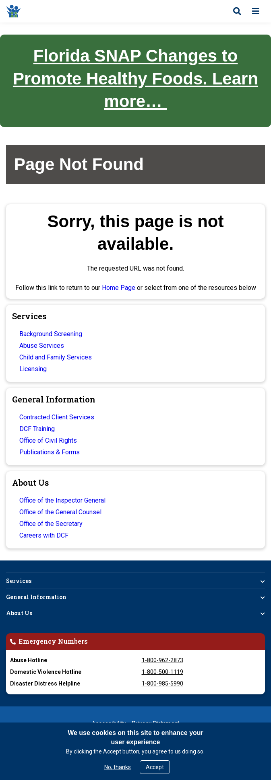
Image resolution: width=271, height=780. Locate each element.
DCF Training (37, 429)
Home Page (118, 287)
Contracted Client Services (56, 417)
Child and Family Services (55, 357)
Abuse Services (41, 345)
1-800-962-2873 (162, 660)
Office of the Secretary (51, 524)
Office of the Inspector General (62, 500)
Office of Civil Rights (48, 440)
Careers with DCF (43, 535)
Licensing (33, 369)
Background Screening (50, 334)
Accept (155, 767)
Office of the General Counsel (60, 512)
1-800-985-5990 (162, 683)
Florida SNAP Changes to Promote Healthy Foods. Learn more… (135, 78)
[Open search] (237, 11)
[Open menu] (255, 11)
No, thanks (117, 767)
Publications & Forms (49, 452)
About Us (19, 613)
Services (18, 581)
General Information (36, 597)
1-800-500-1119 (162, 672)
